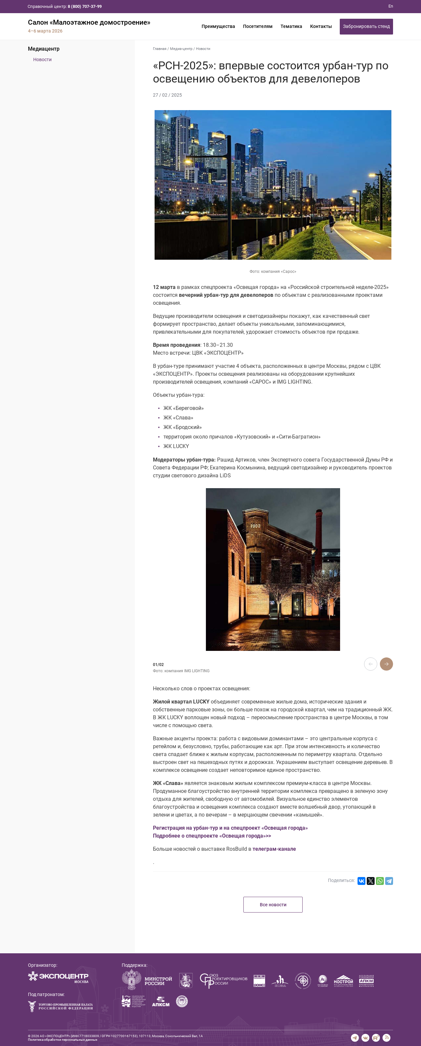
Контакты (321, 26)
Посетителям (258, 26)
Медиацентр (44, 49)
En (390, 6)
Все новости (273, 904)
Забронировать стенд (366, 26)
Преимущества (218, 26)
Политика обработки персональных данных (62, 1039)
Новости (42, 59)
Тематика (291, 26)
